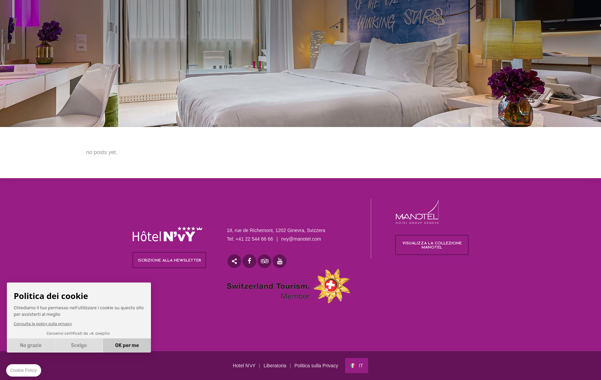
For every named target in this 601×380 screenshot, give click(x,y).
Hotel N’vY (244, 365)
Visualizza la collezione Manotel (432, 245)
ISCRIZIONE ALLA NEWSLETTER (169, 260)
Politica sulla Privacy (316, 365)
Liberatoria (274, 365)
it (361, 365)
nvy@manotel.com (301, 239)
